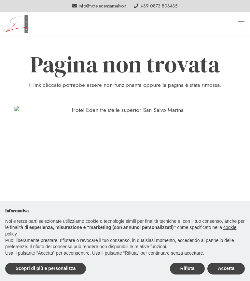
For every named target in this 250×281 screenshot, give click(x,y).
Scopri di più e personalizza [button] (46, 268)
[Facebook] (237, 6)
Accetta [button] (226, 268)
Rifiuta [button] (187, 268)
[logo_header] (18, 24)
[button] (241, 23)
